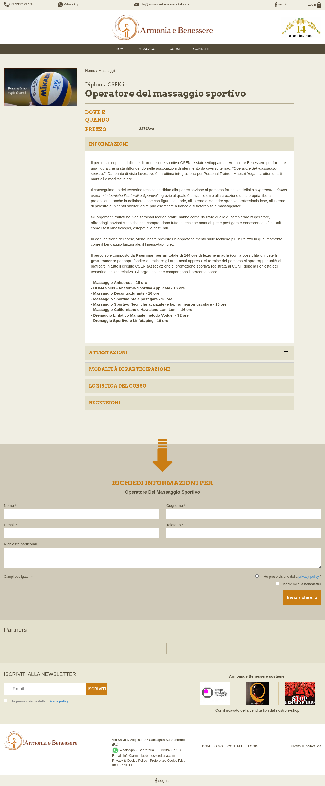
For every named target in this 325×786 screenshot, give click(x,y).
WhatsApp (68, 4)
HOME (121, 49)
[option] (22, 646)
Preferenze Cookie (163, 760)
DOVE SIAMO (212, 746)
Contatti (201, 49)
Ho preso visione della (40, 701)
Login (314, 4)
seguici (281, 4)
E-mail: (117, 756)
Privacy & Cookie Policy (129, 760)
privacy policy (308, 577)
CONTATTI (235, 746)
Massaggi (147, 49)
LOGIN (253, 746)
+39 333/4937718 (22, 4)
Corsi (175, 49)
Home (90, 70)
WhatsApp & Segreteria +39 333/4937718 (146, 750)
